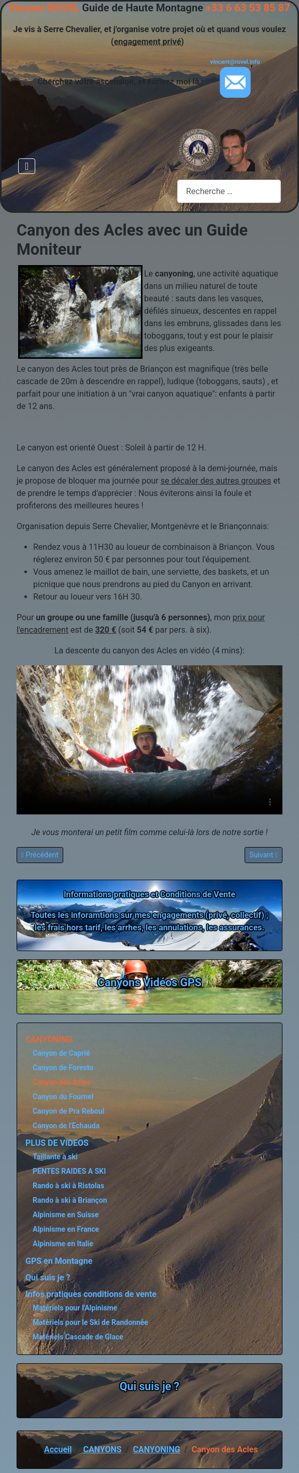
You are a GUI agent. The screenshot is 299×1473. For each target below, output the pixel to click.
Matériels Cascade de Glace (78, 1337)
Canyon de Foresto (63, 1067)
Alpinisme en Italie (63, 1243)
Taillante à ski (55, 1157)
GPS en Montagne (58, 1261)
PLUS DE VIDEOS (57, 1143)
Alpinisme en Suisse (66, 1215)
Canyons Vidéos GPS (149, 982)
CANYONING (49, 1039)
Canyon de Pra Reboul (68, 1111)
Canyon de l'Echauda (66, 1125)
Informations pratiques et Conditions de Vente (149, 894)
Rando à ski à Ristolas (68, 1186)
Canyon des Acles (62, 1082)
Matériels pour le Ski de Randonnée (90, 1322)
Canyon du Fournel (63, 1096)
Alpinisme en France (66, 1229)
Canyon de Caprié (61, 1053)
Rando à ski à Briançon (70, 1200)
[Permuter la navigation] (26, 166)
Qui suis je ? (47, 1277)
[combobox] (229, 191)
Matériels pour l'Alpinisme (75, 1308)
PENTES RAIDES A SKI (69, 1171)
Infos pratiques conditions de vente (90, 1294)
